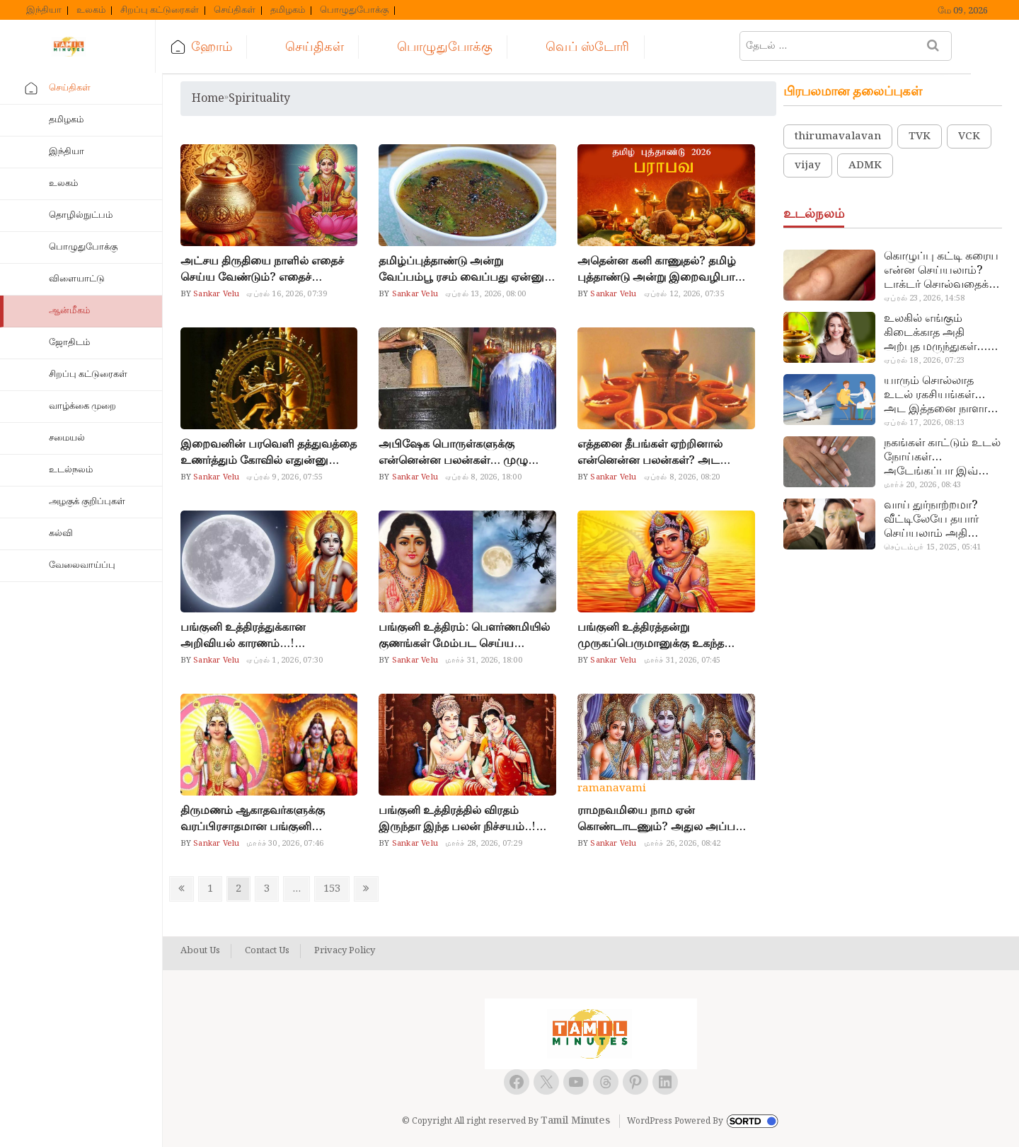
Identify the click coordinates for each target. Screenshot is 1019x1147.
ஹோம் (219, 47)
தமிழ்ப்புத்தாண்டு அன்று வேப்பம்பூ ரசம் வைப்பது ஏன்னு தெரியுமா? (461, 269)
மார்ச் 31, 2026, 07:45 (682, 660)
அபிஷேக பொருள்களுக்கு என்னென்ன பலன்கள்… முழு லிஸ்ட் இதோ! (453, 452)
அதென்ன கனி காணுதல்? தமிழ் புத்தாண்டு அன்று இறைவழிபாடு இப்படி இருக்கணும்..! (660, 269)
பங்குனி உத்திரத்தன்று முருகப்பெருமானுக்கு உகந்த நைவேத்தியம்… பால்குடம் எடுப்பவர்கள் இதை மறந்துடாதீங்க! (650, 635)
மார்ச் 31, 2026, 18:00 (483, 660)
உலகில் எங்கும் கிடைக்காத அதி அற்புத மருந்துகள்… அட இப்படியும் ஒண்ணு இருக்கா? (935, 333)
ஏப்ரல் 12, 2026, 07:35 (684, 294)
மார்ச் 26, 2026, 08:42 (682, 843)
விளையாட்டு (77, 279)
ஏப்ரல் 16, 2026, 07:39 (286, 294)
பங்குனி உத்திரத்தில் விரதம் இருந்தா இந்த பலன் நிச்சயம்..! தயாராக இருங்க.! (457, 819)
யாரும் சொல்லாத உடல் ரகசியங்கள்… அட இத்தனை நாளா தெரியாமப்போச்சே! (935, 395)
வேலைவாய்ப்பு (82, 565)
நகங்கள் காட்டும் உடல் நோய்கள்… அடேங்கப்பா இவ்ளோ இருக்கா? (942, 457)
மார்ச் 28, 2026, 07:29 (483, 843)
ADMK (865, 165)
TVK (920, 136)
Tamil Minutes (575, 1121)
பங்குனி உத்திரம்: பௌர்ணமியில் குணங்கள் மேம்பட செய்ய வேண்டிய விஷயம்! (464, 635)
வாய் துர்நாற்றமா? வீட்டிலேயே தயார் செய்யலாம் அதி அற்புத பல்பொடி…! (935, 520)
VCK (969, 136)
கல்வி (61, 533)
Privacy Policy (344, 951)
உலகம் (90, 10)
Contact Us (267, 951)
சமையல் (67, 438)
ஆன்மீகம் (69, 310)
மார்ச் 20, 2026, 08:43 (922, 485)
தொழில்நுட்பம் (81, 215)
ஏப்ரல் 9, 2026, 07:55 (284, 477)
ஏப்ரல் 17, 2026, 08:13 (924, 423)
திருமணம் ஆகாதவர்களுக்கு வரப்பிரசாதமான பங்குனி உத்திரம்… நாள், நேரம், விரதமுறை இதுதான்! (268, 819)
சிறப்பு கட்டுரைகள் (159, 10)
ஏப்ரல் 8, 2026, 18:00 (483, 477)
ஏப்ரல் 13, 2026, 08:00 (485, 294)
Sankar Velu (215, 294)
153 (335, 888)
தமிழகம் (287, 10)
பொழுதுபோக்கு (354, 10)
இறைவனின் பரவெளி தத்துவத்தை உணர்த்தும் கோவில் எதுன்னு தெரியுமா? (268, 452)
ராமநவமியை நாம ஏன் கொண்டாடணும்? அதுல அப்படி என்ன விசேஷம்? (660, 819)
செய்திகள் (234, 10)
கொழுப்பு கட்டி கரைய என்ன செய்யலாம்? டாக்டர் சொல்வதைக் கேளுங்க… (941, 271)
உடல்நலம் (71, 469)
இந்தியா (44, 10)
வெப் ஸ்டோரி (595, 47)
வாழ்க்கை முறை (82, 406)
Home (208, 98)
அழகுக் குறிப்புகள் (87, 501)
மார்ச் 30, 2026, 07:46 (284, 843)
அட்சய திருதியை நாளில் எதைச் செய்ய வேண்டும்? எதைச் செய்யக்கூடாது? (262, 269)
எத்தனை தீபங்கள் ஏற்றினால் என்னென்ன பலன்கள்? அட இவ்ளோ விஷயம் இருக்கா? (649, 452)
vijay (808, 165)
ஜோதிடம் (69, 342)
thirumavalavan (838, 136)
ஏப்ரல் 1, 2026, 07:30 (284, 660)
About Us (200, 951)
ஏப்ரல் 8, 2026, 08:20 (682, 477)
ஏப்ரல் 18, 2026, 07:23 (924, 360)
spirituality (259, 98)
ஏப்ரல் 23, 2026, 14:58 (924, 298)
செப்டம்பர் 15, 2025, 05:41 (932, 547)
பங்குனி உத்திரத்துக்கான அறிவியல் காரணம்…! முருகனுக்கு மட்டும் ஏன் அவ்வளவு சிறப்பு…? (243, 635)
